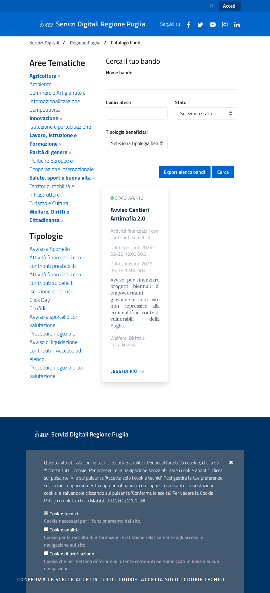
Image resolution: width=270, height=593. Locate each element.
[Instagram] (222, 24)
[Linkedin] (234, 24)
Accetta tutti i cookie (107, 579)
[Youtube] (210, 24)
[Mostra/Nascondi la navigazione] (12, 24)
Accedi (230, 5)
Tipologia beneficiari (127, 132)
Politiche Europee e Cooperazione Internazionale (61, 165)
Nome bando (119, 72)
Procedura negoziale (52, 333)
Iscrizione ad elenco (51, 291)
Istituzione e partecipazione (60, 127)
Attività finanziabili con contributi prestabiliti (55, 261)
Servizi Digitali (44, 42)
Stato (180, 102)
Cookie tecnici (63, 513)
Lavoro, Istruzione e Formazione (53, 139)
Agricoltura (42, 76)
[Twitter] (198, 24)
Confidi (37, 308)
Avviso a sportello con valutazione (54, 321)
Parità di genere (48, 152)
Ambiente (40, 84)
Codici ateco (118, 102)
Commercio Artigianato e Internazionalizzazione (57, 97)
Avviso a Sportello (49, 249)
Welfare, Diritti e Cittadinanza (49, 215)
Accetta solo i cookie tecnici (182, 579)
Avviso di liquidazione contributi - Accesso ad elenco (55, 350)
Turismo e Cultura (48, 203)
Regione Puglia (85, 42)
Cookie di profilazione (71, 553)
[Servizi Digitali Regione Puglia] (96, 24)
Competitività (44, 110)
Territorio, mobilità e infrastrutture (51, 190)
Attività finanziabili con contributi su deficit (55, 278)
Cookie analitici (65, 529)
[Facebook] (186, 24)
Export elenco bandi (184, 172)
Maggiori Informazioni (117, 500)
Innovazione (43, 118)
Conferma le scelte (45, 579)
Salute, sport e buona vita (60, 178)
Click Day (39, 300)
